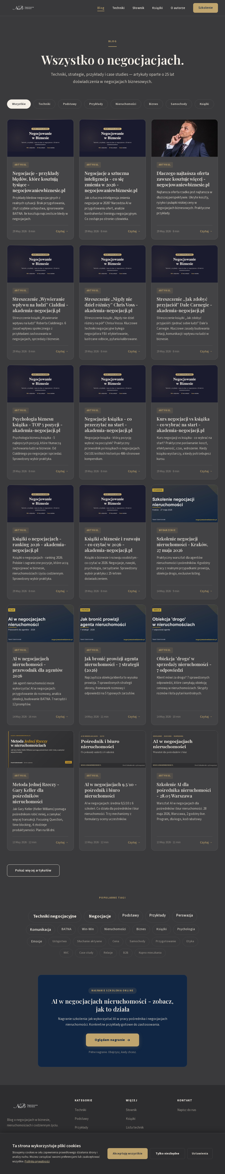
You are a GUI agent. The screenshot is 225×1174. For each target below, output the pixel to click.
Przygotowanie (166, 945)
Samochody (179, 104)
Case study (86, 956)
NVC (66, 956)
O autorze (178, 8)
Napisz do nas (186, 1110)
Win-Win (88, 933)
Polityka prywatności (37, 1161)
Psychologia (186, 933)
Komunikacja (40, 933)
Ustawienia (200, 1153)
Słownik (138, 8)
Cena (115, 945)
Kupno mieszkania (150, 956)
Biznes (153, 104)
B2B (125, 956)
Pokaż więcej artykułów (33, 870)
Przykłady (96, 104)
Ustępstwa (60, 945)
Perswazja (184, 919)
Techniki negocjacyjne (54, 920)
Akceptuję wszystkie (127, 1153)
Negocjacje (100, 920)
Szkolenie (205, 7)
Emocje (36, 945)
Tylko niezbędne (167, 1153)
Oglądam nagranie (112, 1039)
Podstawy (69, 104)
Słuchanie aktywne (89, 945)
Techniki (118, 8)
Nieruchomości (126, 104)
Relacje (108, 956)
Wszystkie (19, 104)
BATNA (66, 933)
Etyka (190, 945)
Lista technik (135, 1127)
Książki (157, 8)
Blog (100, 8)
